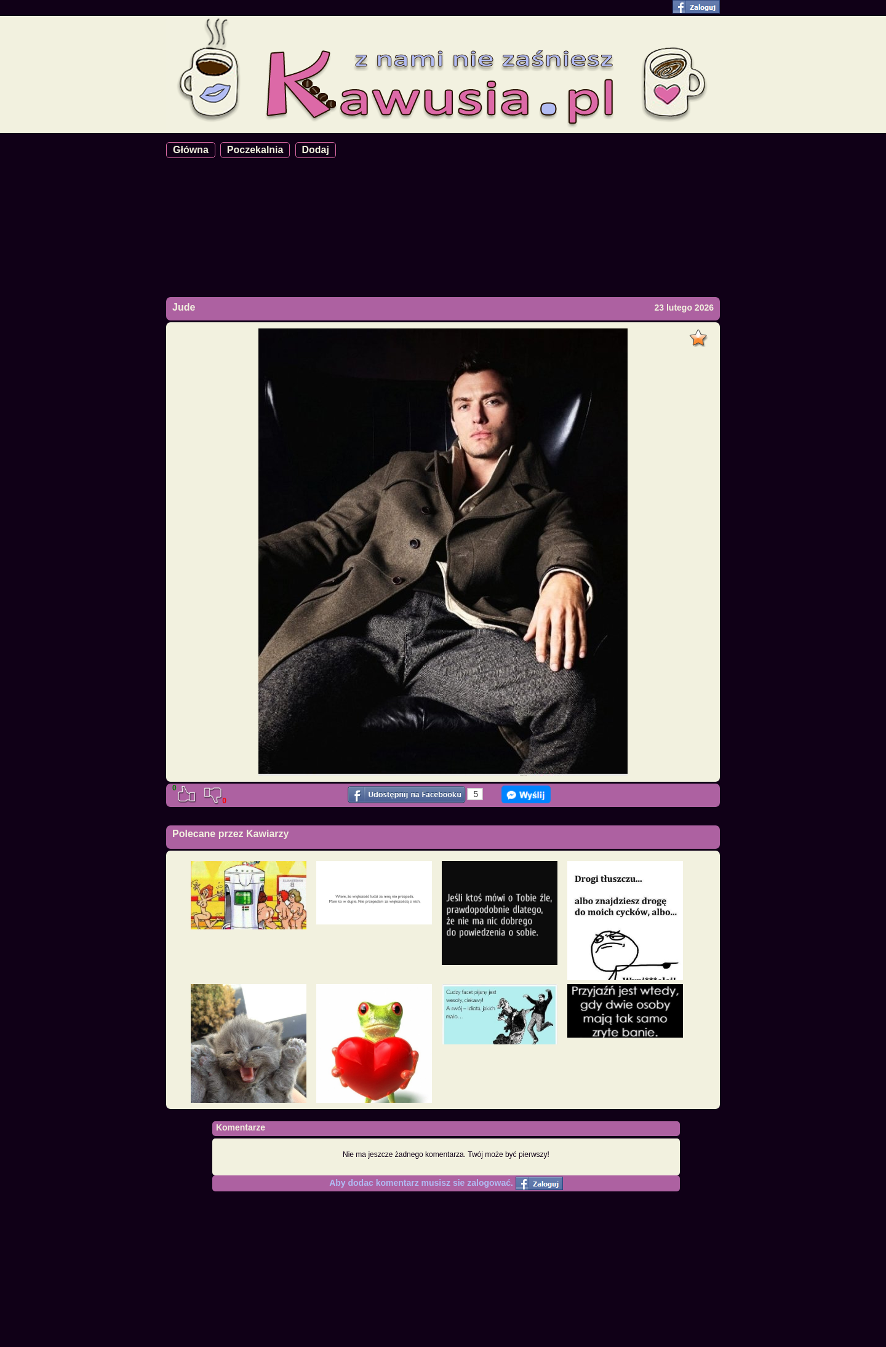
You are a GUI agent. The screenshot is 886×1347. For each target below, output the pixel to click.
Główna (191, 150)
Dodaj (315, 150)
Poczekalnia (255, 150)
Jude (183, 307)
